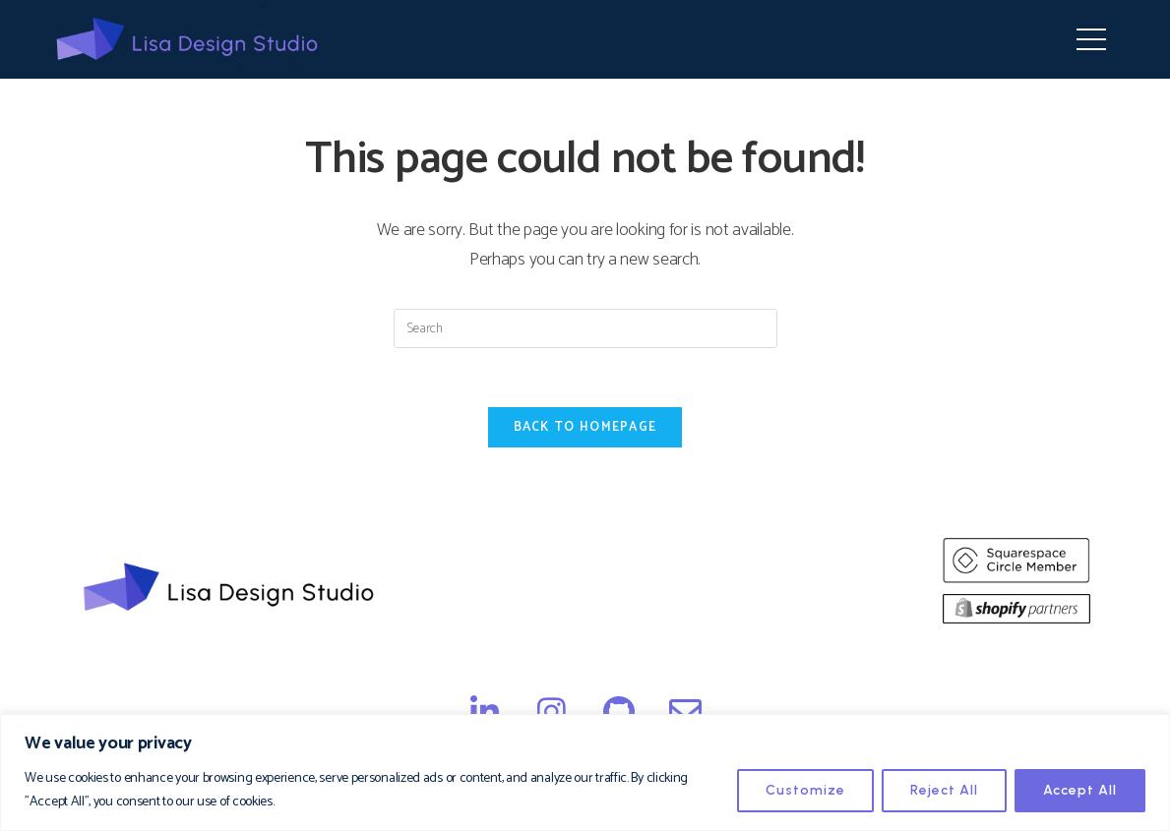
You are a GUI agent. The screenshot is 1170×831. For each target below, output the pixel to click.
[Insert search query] (585, 328)
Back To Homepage (585, 427)
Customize (805, 790)
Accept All (1080, 790)
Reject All (944, 790)
